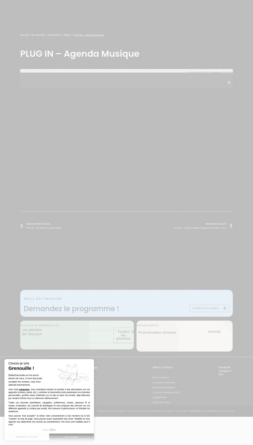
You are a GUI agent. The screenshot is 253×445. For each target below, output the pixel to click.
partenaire (24, 389)
